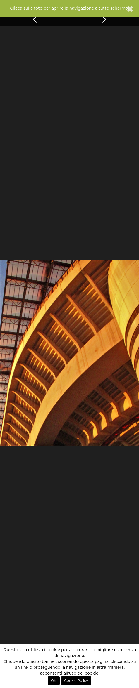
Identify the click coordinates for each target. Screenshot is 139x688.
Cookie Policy (76, 680)
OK (53, 680)
